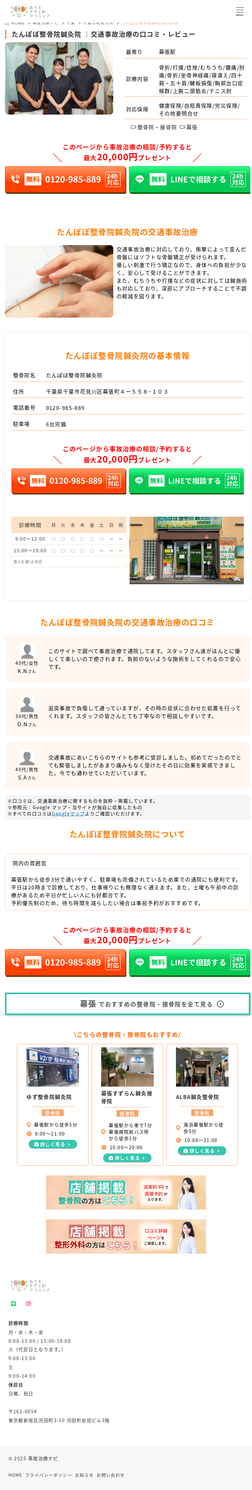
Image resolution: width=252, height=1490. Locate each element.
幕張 (189, 127)
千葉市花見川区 (98, 22)
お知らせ (84, 1475)
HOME (15, 1475)
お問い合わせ (111, 1475)
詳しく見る (52, 1144)
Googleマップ (68, 813)
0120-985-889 (65, 408)
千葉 (71, 22)
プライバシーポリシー (48, 1475)
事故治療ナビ (46, 22)
